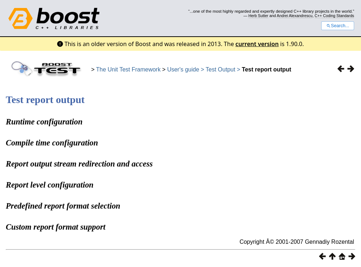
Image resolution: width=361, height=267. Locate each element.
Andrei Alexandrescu (295, 15)
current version (257, 44)
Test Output (221, 69)
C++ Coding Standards (334, 15)
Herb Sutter (258, 15)
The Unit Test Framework (128, 69)
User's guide (183, 69)
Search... (337, 25)
